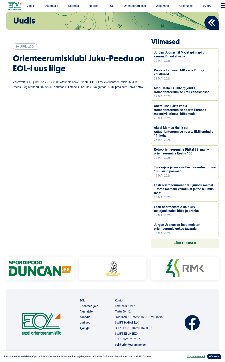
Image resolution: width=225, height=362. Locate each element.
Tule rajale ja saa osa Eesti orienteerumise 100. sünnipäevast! (185, 169)
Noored (93, 5)
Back (211, 23)
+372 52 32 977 (131, 339)
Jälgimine (162, 5)
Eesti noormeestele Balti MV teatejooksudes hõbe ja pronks (176, 209)
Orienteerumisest (135, 5)
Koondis (73, 5)
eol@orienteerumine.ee (130, 344)
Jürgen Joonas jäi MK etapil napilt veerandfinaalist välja (179, 54)
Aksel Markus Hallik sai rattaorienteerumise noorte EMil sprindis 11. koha (183, 131)
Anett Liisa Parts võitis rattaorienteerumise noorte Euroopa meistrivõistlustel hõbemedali (180, 110)
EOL (111, 5)
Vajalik (31, 5)
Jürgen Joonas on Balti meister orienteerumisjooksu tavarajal (177, 227)
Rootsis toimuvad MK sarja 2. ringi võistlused (179, 72)
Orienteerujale (89, 306)
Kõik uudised (185, 243)
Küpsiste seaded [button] (196, 356)
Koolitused (186, 5)
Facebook (192, 322)
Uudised (85, 322)
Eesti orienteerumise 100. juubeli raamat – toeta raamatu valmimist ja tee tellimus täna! (184, 189)
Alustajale (51, 5)
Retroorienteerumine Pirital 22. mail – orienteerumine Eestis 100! (181, 151)
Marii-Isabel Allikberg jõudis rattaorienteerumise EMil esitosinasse (181, 90)
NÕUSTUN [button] (214, 356)
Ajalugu (85, 328)
